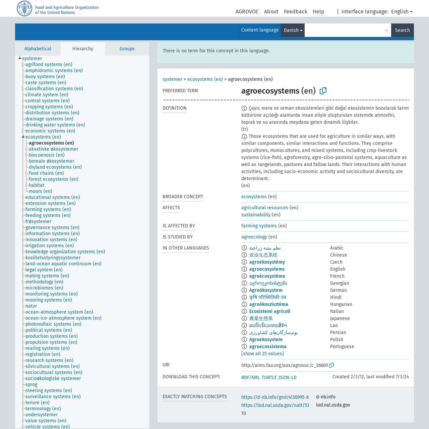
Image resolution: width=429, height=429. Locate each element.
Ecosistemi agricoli (269, 311)
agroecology (254, 237)
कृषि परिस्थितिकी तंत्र (267, 297)
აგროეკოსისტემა (268, 283)
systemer (172, 79)
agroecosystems (267, 269)
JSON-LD (288, 377)
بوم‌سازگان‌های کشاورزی (273, 332)
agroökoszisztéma (268, 304)
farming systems (259, 226)
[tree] (82, 242)
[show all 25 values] (262, 354)
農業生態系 (261, 318)
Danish (291, 30)
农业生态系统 (263, 255)
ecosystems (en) (205, 79)
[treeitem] (35, 59)
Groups (127, 49)
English (400, 11)
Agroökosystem (266, 290)
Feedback (295, 11)
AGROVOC (247, 11)
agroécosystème (267, 276)
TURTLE (269, 377)
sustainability (255, 215)
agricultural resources (264, 208)
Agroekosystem (266, 339)
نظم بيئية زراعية (265, 248)
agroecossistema (268, 347)
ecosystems (254, 197)
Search (402, 30)
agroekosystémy (267, 262)
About (271, 11)
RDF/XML (250, 377)
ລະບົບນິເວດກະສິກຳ (268, 325)
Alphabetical (37, 49)
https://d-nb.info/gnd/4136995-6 (275, 397)
